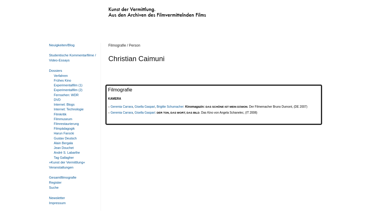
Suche (53, 187)
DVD (57, 99)
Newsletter (57, 198)
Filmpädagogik (64, 128)
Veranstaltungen (61, 167)
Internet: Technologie (68, 109)
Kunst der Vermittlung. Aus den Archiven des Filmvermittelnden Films (144, 11)
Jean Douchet (64, 148)
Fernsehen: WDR (66, 95)
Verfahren (61, 75)
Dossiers (55, 70)
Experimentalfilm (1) (68, 85)
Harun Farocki (64, 133)
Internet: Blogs (64, 104)
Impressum (57, 203)
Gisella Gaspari (144, 106)
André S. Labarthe (67, 152)
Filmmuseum (63, 119)
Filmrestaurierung (66, 124)
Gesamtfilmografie (62, 177)
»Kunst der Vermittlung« (67, 162)
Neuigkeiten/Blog (62, 45)
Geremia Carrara (121, 106)
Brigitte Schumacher (170, 106)
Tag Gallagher (64, 157)
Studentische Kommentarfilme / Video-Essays (71, 57)
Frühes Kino (62, 80)
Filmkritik (60, 114)
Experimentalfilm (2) (68, 90)
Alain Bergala (63, 143)
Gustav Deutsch (65, 138)
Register (55, 182)
